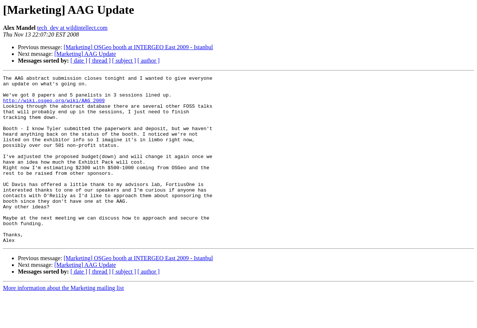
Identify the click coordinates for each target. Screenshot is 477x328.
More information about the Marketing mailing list (63, 321)
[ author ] (149, 60)
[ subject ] (124, 60)
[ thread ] (100, 60)
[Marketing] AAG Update (85, 54)
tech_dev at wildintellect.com (72, 28)
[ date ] (78, 60)
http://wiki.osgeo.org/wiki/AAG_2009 (54, 105)
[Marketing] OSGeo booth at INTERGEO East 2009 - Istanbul (138, 47)
